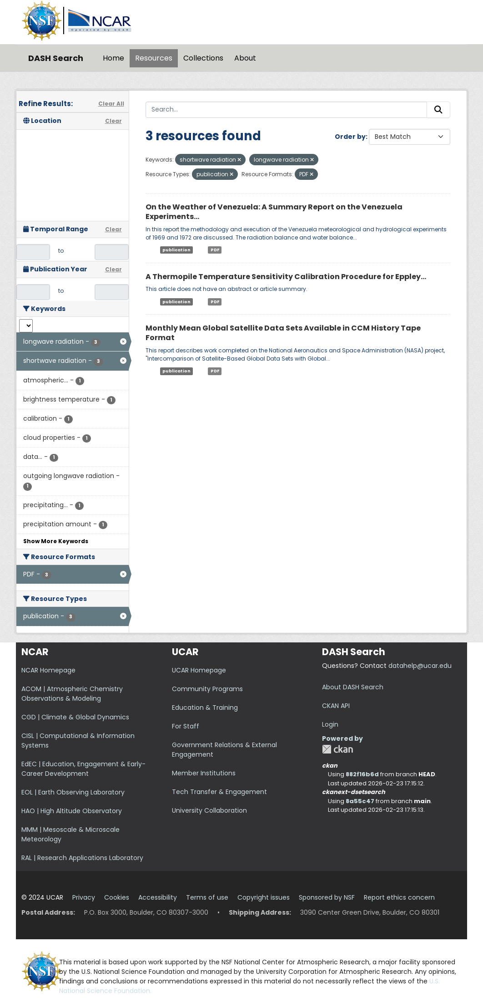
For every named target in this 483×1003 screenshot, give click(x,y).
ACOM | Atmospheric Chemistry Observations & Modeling (72, 693)
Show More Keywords (55, 541)
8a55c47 (360, 801)
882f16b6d (362, 774)
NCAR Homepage (48, 670)
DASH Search (55, 58)
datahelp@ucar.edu (420, 665)
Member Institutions (204, 773)
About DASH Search (352, 687)
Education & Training (205, 707)
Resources (153, 58)
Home (113, 58)
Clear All (111, 103)
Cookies (116, 897)
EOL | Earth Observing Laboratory (73, 792)
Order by (350, 136)
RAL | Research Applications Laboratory (82, 857)
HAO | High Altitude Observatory (71, 810)
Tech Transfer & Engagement (219, 791)
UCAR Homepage (199, 670)
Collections (203, 58)
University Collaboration (209, 810)
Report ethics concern (399, 897)
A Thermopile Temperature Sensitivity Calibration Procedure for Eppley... (286, 276)
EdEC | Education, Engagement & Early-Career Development (83, 768)
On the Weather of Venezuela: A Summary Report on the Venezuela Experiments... (274, 212)
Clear (113, 121)
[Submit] (438, 110)
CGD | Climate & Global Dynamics (75, 717)
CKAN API (336, 705)
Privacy (83, 897)
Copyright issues (263, 897)
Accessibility (157, 897)
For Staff (185, 726)
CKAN (337, 749)
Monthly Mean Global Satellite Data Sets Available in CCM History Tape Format (283, 333)
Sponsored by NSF (327, 897)
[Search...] (287, 110)
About (245, 58)
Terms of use (207, 897)
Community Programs (207, 688)
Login (330, 724)
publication (176, 250)
